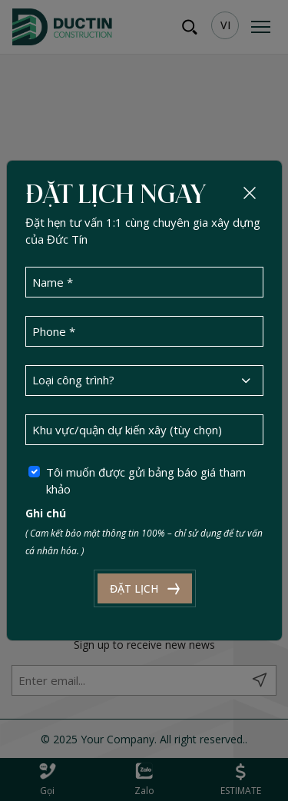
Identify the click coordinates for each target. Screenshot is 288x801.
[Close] (249, 193)
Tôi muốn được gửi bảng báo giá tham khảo (146, 480)
